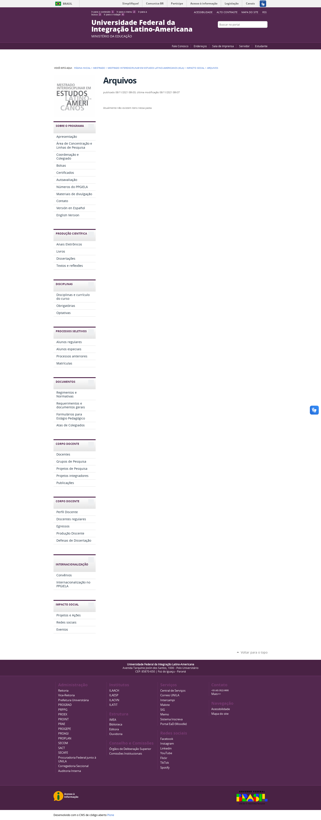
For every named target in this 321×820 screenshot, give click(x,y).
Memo (164, 714)
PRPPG (62, 710)
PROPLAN (64, 738)
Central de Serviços (172, 690)
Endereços (200, 46)
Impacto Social (195, 67)
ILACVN (114, 700)
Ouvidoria (115, 734)
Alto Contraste (227, 12)
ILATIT (113, 705)
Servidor (244, 46)
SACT (61, 748)
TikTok (164, 763)
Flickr (259, 33)
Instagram (265, 33)
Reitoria (63, 690)
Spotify (165, 767)
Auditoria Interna (69, 771)
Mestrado (99, 67)
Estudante (261, 46)
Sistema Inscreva (171, 719)
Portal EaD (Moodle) (173, 724)
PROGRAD (65, 705)
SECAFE (63, 753)
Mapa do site (249, 12)
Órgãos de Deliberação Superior (130, 749)
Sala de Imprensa (223, 46)
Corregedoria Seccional (73, 766)
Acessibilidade (220, 709)
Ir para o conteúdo (102, 11)
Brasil (67, 4)
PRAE (61, 724)
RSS (264, 12)
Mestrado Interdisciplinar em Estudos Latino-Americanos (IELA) (146, 67)
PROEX (62, 714)
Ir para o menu (126, 11)
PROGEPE (64, 729)
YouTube (248, 33)
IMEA (112, 720)
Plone (110, 815)
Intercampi (167, 700)
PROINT (63, 719)
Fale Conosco (180, 46)
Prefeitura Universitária (73, 700)
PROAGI (63, 733)
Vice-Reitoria (66, 695)
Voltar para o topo (254, 652)
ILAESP (113, 695)
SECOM (63, 743)
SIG (162, 710)
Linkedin (166, 748)
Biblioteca (115, 724)
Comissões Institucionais (125, 753)
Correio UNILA (169, 695)
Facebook (254, 33)
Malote (165, 705)
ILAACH (114, 690)
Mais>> (216, 694)
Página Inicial (82, 67)
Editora (114, 729)
